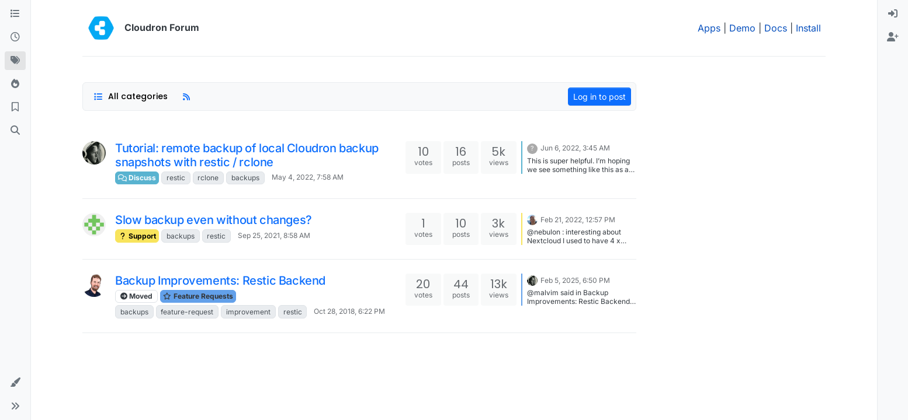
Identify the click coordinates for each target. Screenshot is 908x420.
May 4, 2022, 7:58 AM (308, 177)
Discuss (137, 177)
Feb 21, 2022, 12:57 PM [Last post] (577, 219)
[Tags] (15, 60)
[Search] (15, 130)
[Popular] (15, 84)
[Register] (892, 37)
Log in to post (599, 97)
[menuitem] (892, 14)
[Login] (892, 14)
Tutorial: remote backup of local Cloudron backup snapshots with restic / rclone (247, 155)
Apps (709, 28)
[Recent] (15, 37)
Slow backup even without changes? (213, 220)
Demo (742, 28)
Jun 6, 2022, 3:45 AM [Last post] (575, 148)
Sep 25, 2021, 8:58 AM (274, 235)
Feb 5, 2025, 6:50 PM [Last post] (575, 280)
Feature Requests (198, 296)
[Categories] (15, 14)
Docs (775, 28)
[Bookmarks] (15, 107)
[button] (15, 382)
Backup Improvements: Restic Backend (220, 281)
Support (137, 236)
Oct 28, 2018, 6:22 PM (349, 311)
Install (808, 28)
